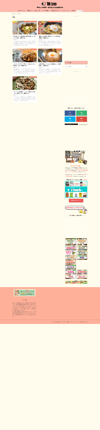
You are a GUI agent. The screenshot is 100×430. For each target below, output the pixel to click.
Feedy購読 (81, 114)
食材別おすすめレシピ (55, 10)
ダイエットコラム (65, 10)
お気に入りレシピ (21, 10)
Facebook (70, 114)
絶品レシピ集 (37, 10)
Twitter (70, 120)
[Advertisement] (76, 37)
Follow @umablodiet (83, 124)
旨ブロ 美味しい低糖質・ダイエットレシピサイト (69, 321)
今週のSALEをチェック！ (76, 200)
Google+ (81, 120)
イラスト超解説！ (45, 10)
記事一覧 (73, 10)
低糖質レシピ (30, 10)
